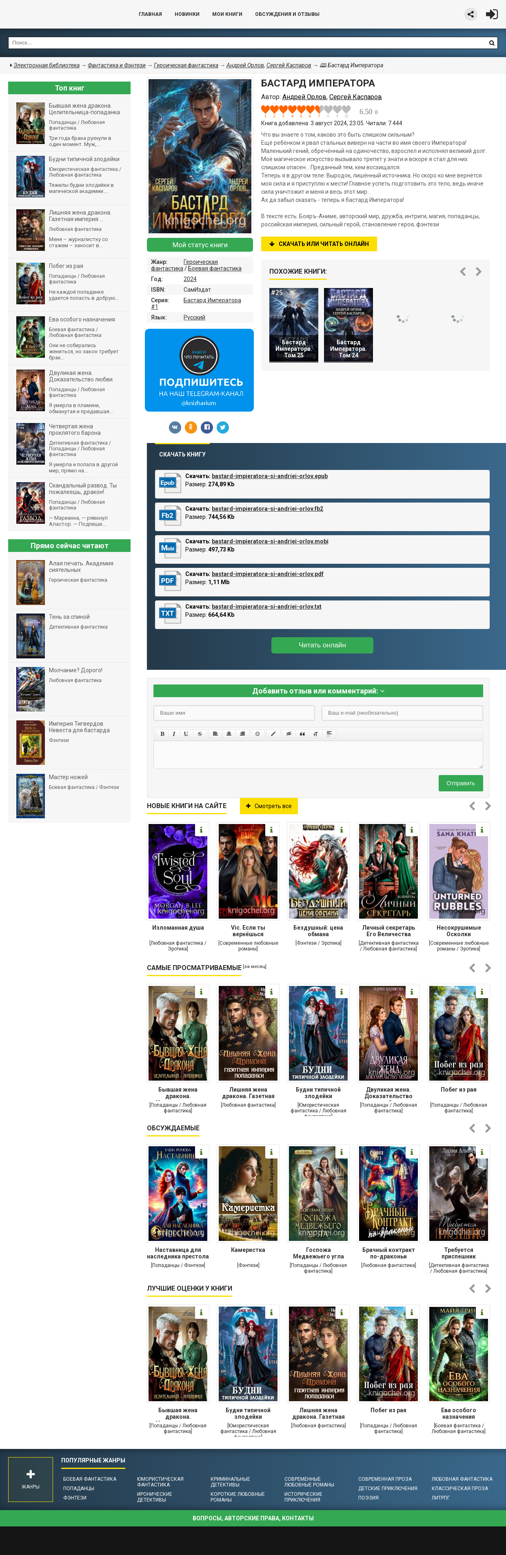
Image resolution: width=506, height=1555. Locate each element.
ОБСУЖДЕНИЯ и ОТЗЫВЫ (287, 14)
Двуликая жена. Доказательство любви (388, 1093)
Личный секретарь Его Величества (388, 930)
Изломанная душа (178, 927)
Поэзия (368, 1498)
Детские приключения (387, 1488)
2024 (190, 279)
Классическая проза (460, 1488)
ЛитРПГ (441, 1498)
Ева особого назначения (458, 1413)
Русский (194, 317)
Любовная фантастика (462, 1479)
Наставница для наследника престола (178, 1253)
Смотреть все (269, 806)
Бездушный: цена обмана (318, 930)
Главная (150, 14)
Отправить (461, 783)
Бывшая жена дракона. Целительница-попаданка (178, 1093)
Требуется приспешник (459, 1253)
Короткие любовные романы (238, 1497)
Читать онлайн (322, 645)
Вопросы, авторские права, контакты (253, 1518)
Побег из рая (459, 1089)
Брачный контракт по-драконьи (388, 1253)
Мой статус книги (200, 245)
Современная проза (385, 1479)
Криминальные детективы (230, 1482)
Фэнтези (75, 1498)
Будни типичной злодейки (318, 1092)
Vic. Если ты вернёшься (248, 930)
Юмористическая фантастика (160, 1482)
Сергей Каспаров (288, 65)
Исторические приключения (303, 1497)
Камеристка (248, 1250)
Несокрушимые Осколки (459, 930)
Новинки (187, 14)
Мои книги (227, 14)
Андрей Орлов (245, 65)
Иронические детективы (154, 1497)
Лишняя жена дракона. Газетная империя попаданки (248, 1093)
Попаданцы (78, 1488)
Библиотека (61, 14)
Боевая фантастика (215, 268)
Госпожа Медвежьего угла (318, 1253)
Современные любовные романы (309, 1482)
